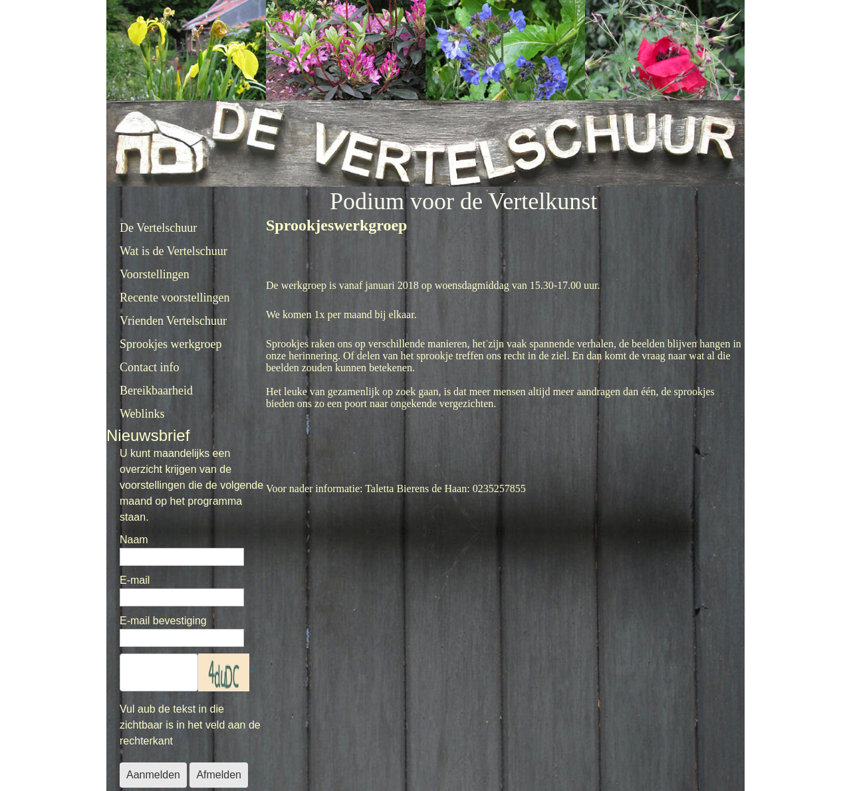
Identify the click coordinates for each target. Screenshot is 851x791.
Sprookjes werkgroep (170, 344)
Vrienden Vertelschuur (173, 320)
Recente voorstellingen (174, 297)
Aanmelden (153, 774)
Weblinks (142, 413)
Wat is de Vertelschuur (173, 251)
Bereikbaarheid (156, 390)
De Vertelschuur (158, 227)
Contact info (149, 367)
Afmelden (218, 774)
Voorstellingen (154, 274)
